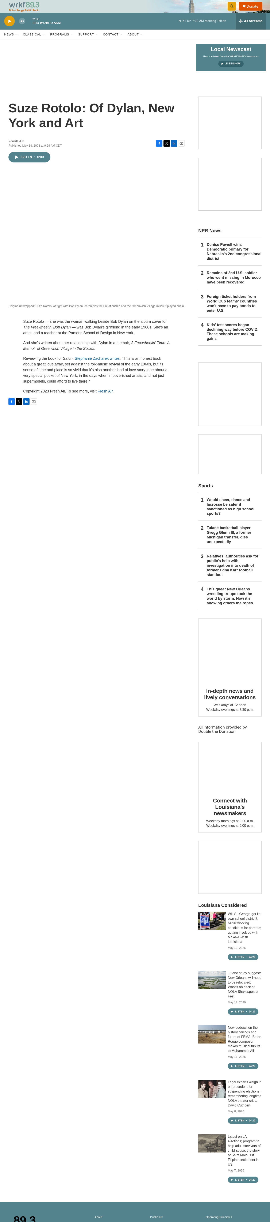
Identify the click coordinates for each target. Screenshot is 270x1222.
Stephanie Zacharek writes (97, 368)
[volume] (22, 30)
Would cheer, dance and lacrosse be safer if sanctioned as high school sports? (230, 516)
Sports (205, 495)
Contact (111, 44)
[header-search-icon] (234, 11)
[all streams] (251, 30)
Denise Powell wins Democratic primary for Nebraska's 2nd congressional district (234, 261)
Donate (255, 11)
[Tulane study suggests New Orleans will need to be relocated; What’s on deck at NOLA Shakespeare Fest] (212, 989)
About (133, 44)
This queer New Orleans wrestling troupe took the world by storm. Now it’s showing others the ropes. (230, 606)
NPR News (209, 240)
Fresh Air (105, 401)
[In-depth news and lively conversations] (229, 659)
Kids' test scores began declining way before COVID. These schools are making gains (232, 341)
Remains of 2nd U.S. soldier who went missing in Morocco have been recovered (234, 287)
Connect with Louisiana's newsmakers (230, 816)
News (9, 44)
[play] (9, 30)
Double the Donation (217, 740)
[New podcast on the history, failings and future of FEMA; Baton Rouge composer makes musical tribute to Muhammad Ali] (212, 1044)
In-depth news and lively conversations (230, 703)
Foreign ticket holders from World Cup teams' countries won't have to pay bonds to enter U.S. (232, 313)
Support (86, 44)
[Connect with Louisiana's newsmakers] (229, 776)
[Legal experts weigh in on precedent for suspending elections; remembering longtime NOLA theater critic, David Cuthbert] (212, 1098)
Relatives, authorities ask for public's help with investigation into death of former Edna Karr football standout (232, 575)
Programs (59, 44)
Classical (32, 44)
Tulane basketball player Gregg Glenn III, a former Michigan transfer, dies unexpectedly (229, 544)
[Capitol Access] (229, 132)
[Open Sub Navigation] (17, 44)
